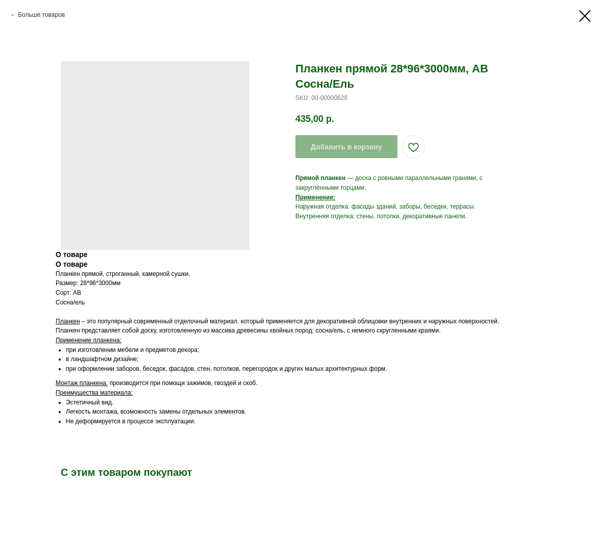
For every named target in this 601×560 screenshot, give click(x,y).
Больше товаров (41, 14)
